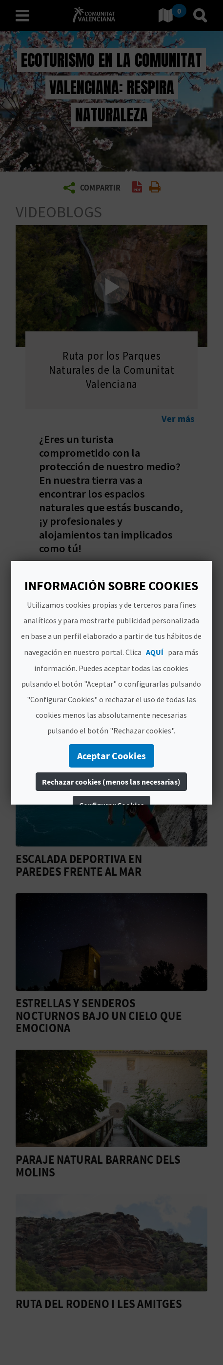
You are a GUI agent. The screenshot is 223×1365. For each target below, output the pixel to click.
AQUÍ (154, 652)
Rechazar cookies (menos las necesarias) (111, 782)
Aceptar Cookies (111, 756)
